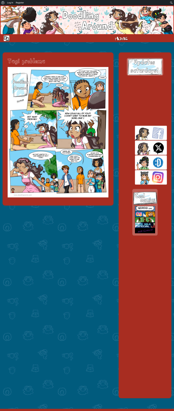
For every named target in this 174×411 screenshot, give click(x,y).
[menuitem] (3, 2)
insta (145, 177)
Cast (140, 38)
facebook (145, 132)
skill (145, 162)
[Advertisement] (145, 100)
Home (121, 38)
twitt (145, 147)
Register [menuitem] (20, 2)
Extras (161, 38)
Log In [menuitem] (10, 2)
